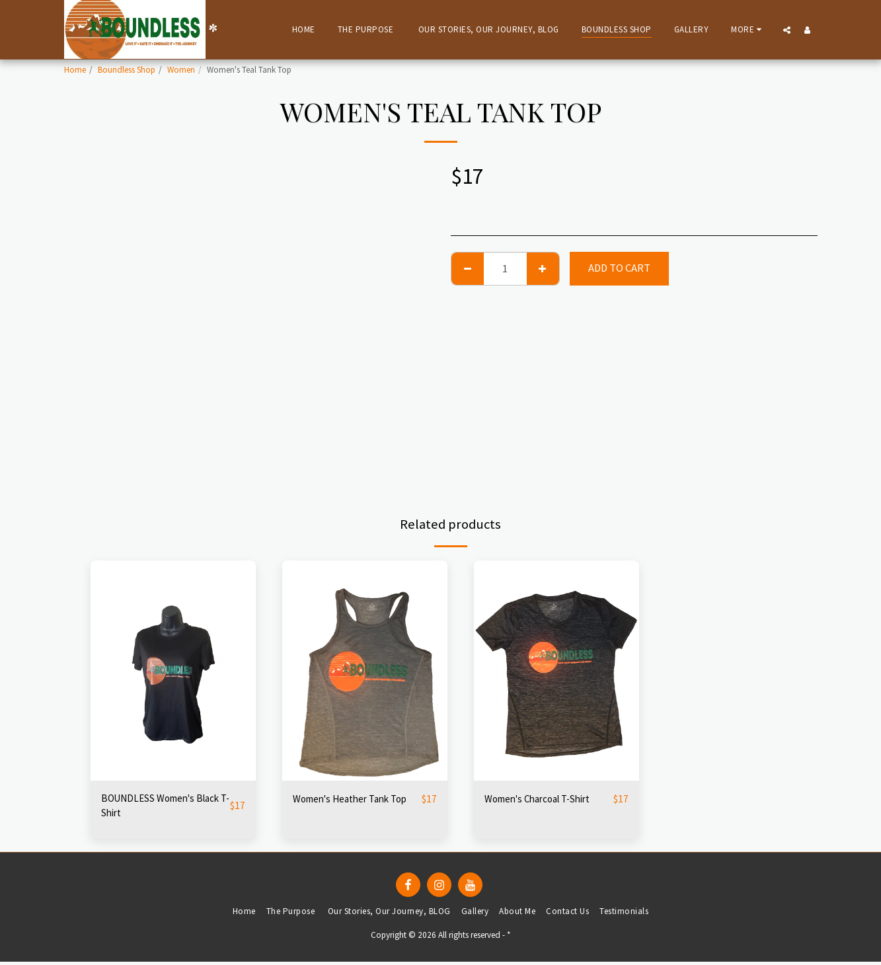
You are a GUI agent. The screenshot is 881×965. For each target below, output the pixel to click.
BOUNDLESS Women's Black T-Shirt (153, 807)
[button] (786, 29)
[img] (173, 670)
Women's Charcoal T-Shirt (544, 799)
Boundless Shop (126, 69)
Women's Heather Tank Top (356, 799)
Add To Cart (619, 268)
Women (181, 69)
